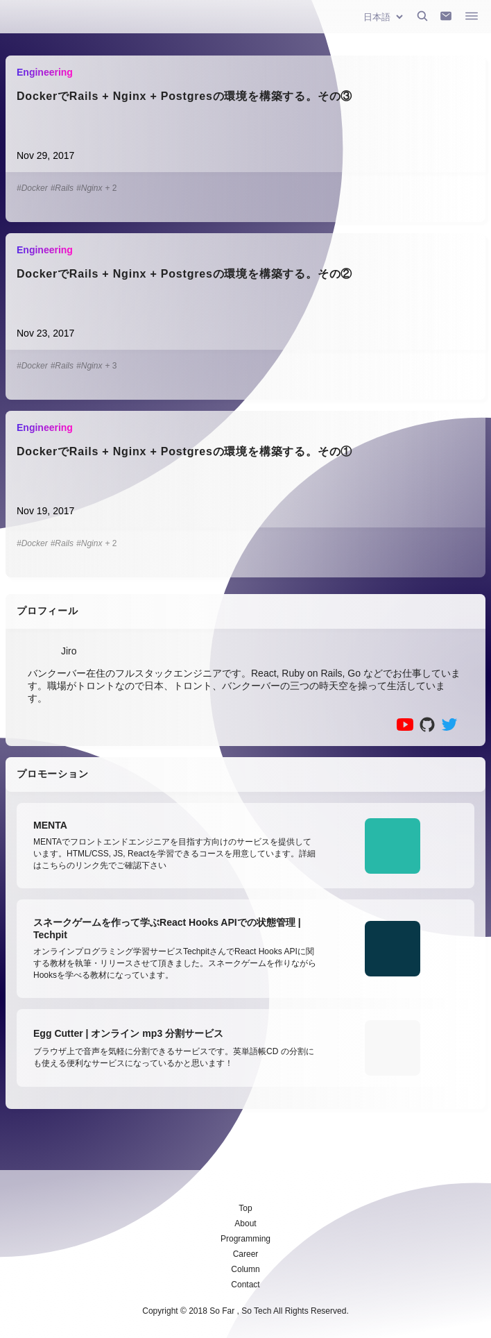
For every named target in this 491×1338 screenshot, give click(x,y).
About (245, 1223)
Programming (245, 1239)
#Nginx (89, 188)
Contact (245, 1284)
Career (246, 1254)
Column (245, 1269)
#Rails (62, 188)
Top (245, 1208)
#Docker (32, 188)
